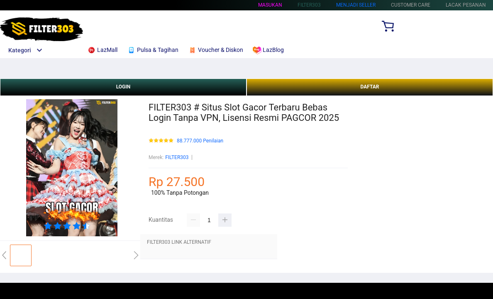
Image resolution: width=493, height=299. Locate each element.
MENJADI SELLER (356, 5)
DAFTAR (369, 87)
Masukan (270, 5)
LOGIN (123, 87)
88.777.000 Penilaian (200, 141)
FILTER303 (176, 157)
